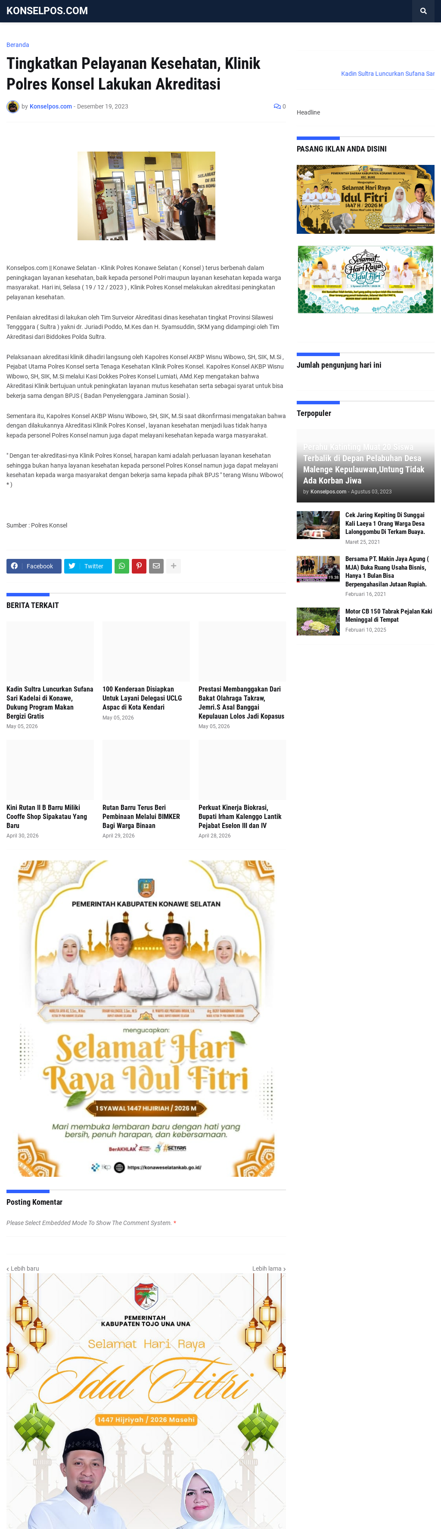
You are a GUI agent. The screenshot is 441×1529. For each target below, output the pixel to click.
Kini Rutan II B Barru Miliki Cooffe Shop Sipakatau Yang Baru (46, 816)
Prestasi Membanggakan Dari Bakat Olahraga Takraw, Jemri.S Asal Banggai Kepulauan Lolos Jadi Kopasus (241, 702)
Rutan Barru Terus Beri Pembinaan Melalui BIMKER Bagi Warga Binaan (141, 816)
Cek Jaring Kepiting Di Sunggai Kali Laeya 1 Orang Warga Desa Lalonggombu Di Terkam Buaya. (385, 523)
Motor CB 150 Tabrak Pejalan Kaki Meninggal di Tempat (388, 616)
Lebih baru (25, 1268)
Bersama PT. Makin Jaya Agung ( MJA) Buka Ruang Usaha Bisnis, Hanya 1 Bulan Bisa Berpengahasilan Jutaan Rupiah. (387, 571)
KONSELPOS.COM (47, 11)
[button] (423, 11)
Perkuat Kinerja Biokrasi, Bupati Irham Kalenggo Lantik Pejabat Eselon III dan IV (240, 816)
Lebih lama (267, 1268)
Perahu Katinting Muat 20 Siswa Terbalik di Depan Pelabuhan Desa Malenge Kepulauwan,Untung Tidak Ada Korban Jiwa (364, 464)
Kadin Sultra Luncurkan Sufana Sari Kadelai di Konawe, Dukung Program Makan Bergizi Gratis (49, 702)
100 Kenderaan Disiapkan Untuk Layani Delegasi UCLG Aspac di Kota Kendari (142, 698)
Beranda (17, 45)
